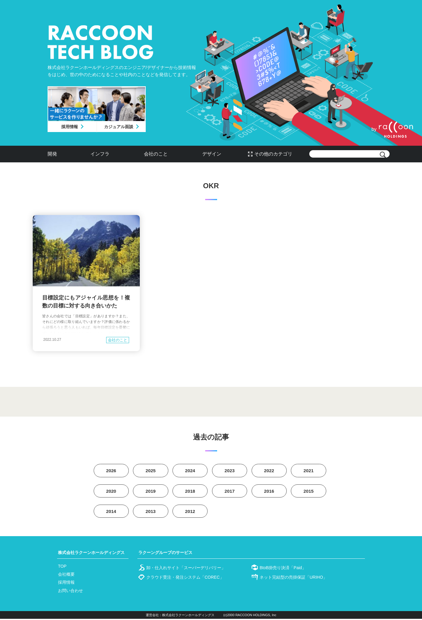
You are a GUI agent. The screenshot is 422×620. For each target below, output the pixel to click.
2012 (190, 512)
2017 (229, 491)
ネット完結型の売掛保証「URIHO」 (293, 578)
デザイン (211, 153)
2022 (269, 470)
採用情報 (69, 126)
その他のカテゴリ (273, 153)
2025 (150, 470)
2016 (269, 491)
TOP (62, 567)
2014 (111, 512)
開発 (52, 153)
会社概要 (66, 575)
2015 (308, 491)
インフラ (99, 153)
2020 (111, 491)
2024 (190, 470)
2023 (229, 470)
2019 (150, 491)
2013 (150, 512)
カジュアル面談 (118, 126)
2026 (111, 470)
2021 (308, 470)
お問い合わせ (70, 591)
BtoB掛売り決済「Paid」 (283, 568)
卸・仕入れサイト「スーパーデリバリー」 (185, 568)
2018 (190, 491)
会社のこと (156, 153)
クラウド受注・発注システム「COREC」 (185, 578)
